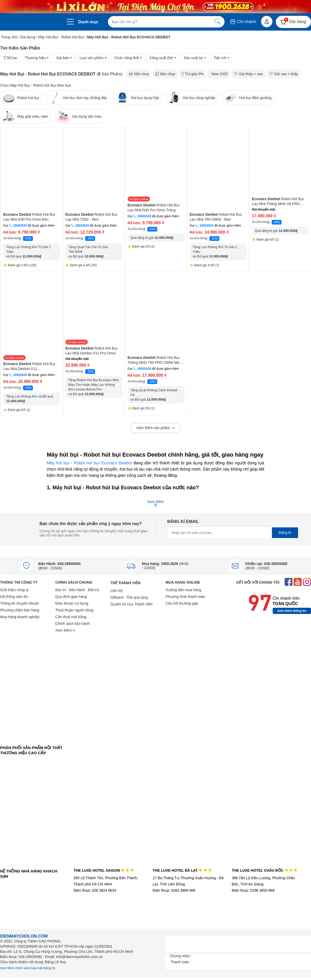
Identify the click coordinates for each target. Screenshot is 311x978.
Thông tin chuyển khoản (19, 603)
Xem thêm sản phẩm (155, 428)
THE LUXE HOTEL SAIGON (104, 870)
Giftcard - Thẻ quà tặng (129, 597)
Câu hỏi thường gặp (182, 603)
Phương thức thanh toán (185, 597)
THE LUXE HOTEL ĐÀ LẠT (182, 870)
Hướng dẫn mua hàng (183, 590)
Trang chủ (9, 37)
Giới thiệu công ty (14, 590)
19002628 (20, 225)
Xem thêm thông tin (291, 611)
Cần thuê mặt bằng (70, 617)
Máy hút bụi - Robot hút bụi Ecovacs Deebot (89, 463)
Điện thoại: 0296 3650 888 (253, 890)
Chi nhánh (243, 21)
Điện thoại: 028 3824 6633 (95, 890)
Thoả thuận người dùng (74, 610)
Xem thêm (65, 630)
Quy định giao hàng (71, 597)
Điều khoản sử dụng (71, 603)
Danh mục (88, 22)
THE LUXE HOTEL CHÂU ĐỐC (264, 870)
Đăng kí (285, 532)
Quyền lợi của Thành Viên (132, 604)
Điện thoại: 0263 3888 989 (174, 890)
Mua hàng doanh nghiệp (19, 617)
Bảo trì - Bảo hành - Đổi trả (77, 590)
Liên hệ (116, 591)
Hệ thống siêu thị (14, 597)
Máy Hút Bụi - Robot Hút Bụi (61, 37)
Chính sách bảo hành (72, 623)
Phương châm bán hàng (19, 610)
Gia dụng (27, 37)
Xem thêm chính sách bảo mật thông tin (27, 968)
